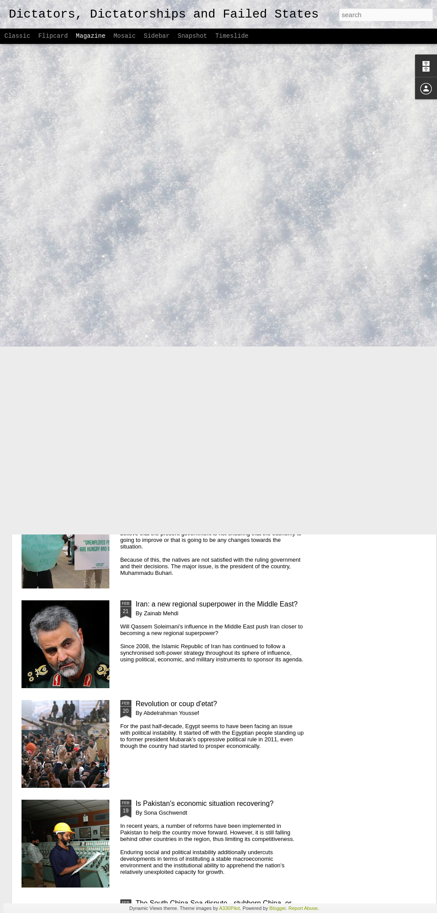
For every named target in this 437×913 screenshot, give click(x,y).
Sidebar (157, 36)
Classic (17, 36)
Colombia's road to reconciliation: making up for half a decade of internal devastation (219, 408)
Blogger (277, 908)
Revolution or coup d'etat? (176, 703)
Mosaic (124, 36)
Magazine (90, 36)
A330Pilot (229, 908)
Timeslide (232, 36)
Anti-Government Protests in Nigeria (192, 504)
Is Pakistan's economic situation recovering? (205, 803)
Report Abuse (303, 908)
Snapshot (192, 36)
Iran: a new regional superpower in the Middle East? (217, 604)
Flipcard (53, 36)
